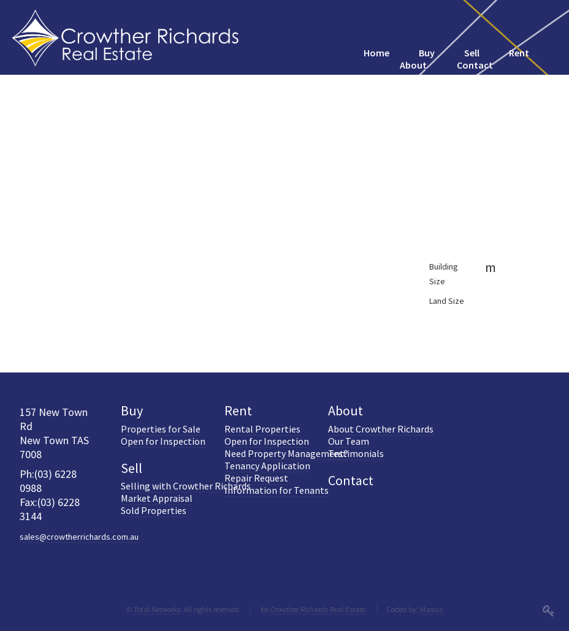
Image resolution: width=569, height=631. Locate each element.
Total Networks (157, 609)
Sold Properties (153, 510)
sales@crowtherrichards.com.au (79, 536)
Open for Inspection (163, 441)
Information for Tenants (276, 490)
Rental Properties (262, 429)
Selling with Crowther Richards (186, 486)
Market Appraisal (157, 498)
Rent (238, 410)
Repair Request (256, 478)
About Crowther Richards (380, 429)
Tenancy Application (267, 465)
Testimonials (356, 453)
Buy (132, 410)
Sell (131, 468)
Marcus (431, 609)
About (345, 410)
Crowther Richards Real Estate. (318, 609)
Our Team (348, 441)
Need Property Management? (286, 453)
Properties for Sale (160, 429)
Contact (350, 480)
